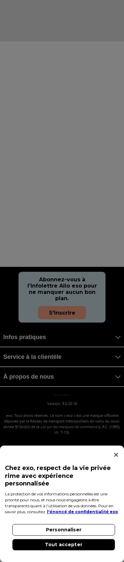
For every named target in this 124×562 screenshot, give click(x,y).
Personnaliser (63, 530)
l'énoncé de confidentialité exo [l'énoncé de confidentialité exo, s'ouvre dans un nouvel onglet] (82, 511)
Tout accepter (63, 544)
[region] (62, 504)
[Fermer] (116, 455)
